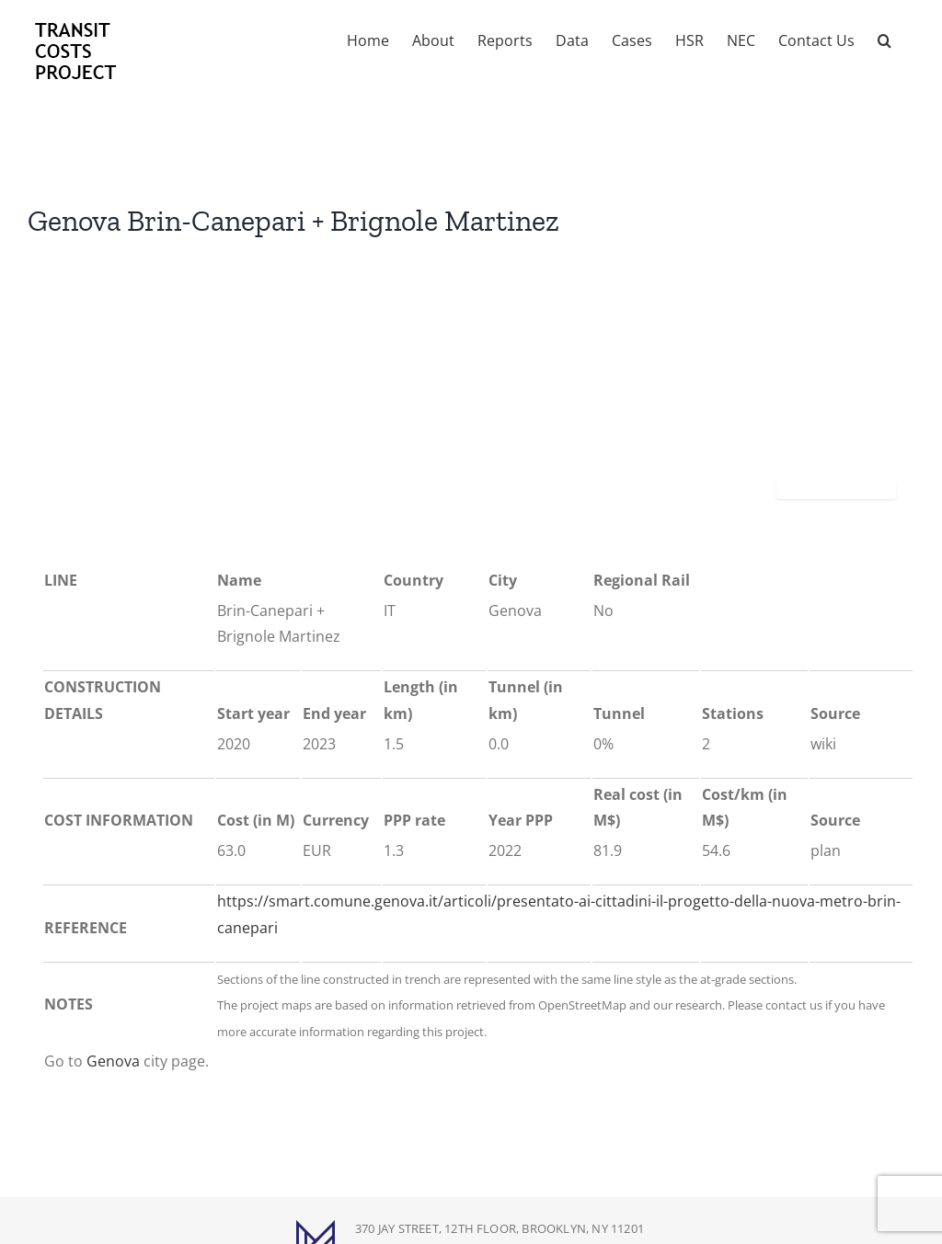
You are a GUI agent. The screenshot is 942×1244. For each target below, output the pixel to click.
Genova (113, 1061)
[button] (884, 38)
